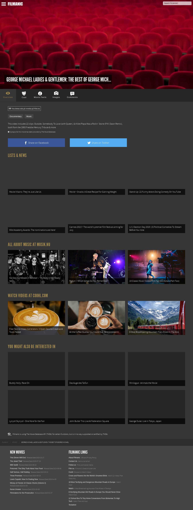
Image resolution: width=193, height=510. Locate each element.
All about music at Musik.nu (29, 244)
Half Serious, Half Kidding (20, 472)
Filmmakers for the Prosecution (22, 493)
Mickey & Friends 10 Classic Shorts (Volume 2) (28, 483)
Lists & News (17, 155)
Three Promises (16, 476)
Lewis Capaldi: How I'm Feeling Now (24, 479)
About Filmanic (74, 458)
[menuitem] (5, 442)
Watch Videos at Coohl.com (28, 295)
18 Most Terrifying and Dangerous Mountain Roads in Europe (92, 482)
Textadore (72, 505)
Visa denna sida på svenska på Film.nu (24, 109)
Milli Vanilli (14, 465)
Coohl (71, 472)
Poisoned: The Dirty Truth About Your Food (26, 469)
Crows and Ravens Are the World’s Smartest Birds (88, 476)
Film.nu (71, 469)
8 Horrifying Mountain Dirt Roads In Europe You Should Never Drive (94, 492)
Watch (71, 488)
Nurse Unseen (15, 489)
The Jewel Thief (16, 461)
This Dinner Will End (18, 458)
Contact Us (73, 461)
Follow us (72, 465)
